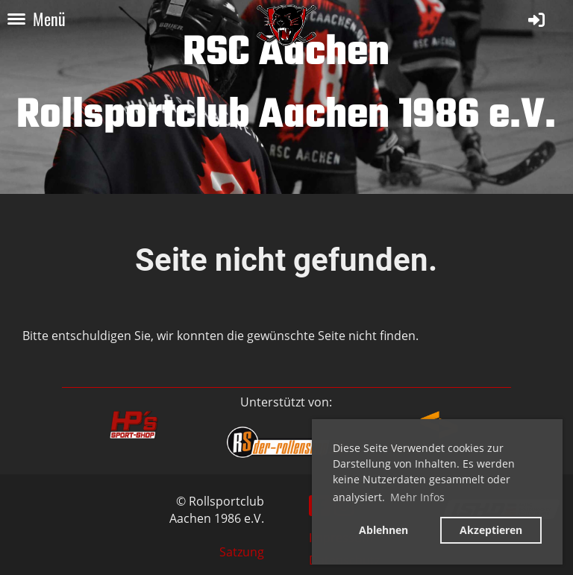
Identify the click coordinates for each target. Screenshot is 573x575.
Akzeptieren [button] (491, 530)
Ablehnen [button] (383, 530)
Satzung (241, 552)
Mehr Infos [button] (417, 497)
